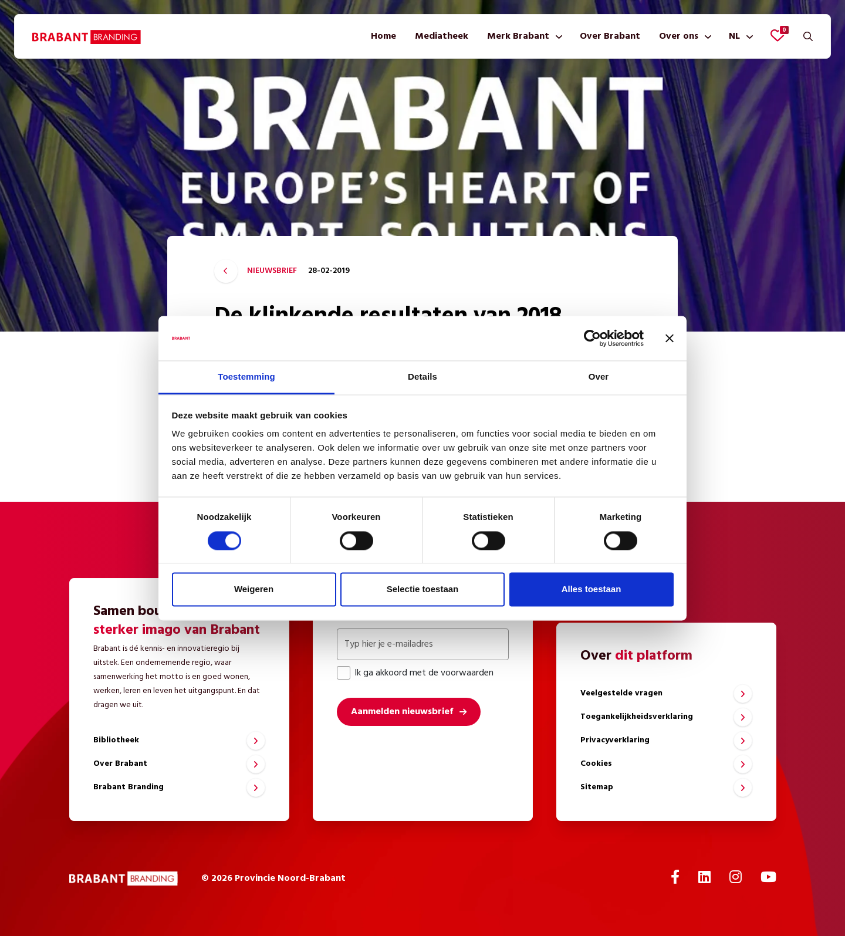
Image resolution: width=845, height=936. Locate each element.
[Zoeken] (808, 36)
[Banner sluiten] (669, 338)
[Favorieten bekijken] (777, 35)
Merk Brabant (518, 36)
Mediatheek (441, 36)
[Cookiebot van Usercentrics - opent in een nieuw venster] (592, 338)
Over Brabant (610, 36)
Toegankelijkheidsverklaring (636, 717)
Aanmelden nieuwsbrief (402, 711)
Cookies (596, 764)
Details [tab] (422, 377)
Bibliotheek (116, 740)
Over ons (678, 36)
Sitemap (596, 787)
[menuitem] (383, 36)
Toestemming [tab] (246, 377)
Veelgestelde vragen (621, 693)
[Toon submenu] (556, 36)
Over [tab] (599, 377)
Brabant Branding (128, 787)
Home (383, 36)
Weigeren (253, 589)
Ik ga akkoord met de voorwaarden (415, 673)
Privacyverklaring (615, 740)
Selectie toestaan (423, 589)
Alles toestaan (591, 589)
